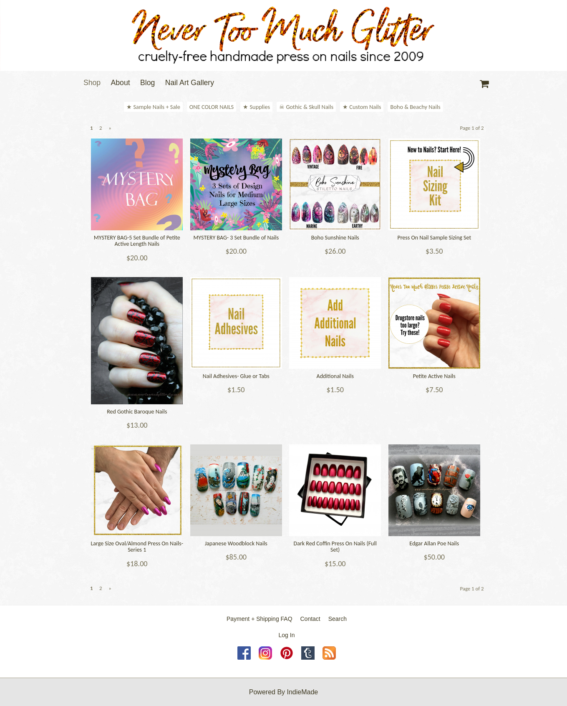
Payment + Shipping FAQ (259, 618)
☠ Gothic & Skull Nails (306, 107)
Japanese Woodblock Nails (236, 543)
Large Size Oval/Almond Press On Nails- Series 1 (137, 546)
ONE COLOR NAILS (211, 107)
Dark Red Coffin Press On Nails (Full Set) (335, 546)
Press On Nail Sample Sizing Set (434, 237)
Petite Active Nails (434, 376)
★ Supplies (256, 107)
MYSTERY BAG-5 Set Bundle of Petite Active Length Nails (137, 240)
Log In (287, 635)
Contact (310, 618)
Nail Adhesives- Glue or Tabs (236, 376)
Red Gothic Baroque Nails (137, 411)
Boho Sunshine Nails (335, 237)
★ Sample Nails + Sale (153, 107)
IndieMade (302, 692)
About (120, 82)
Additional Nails (335, 376)
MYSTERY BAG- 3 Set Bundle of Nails (236, 237)
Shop (92, 82)
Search (337, 618)
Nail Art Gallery (189, 82)
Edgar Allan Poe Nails (434, 543)
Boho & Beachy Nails (415, 107)
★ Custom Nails (362, 107)
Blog (147, 82)
